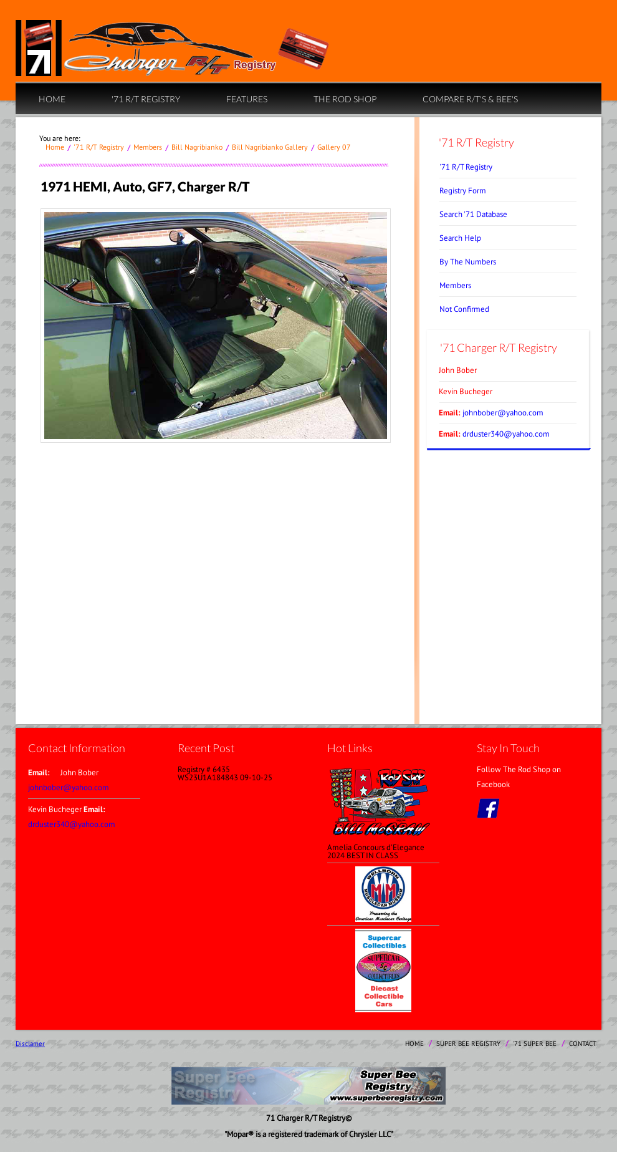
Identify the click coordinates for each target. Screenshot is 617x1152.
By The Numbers (467, 261)
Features (246, 99)
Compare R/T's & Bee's (470, 99)
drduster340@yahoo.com (506, 433)
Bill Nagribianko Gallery (270, 147)
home (52, 99)
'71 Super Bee (535, 1043)
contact (582, 1043)
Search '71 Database (473, 214)
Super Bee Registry (468, 1043)
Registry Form (462, 190)
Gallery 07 (334, 147)
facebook (488, 808)
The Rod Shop (344, 99)
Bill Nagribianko (196, 147)
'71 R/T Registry (146, 99)
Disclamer (30, 1043)
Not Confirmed (464, 309)
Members (147, 147)
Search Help (460, 238)
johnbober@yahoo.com (502, 412)
